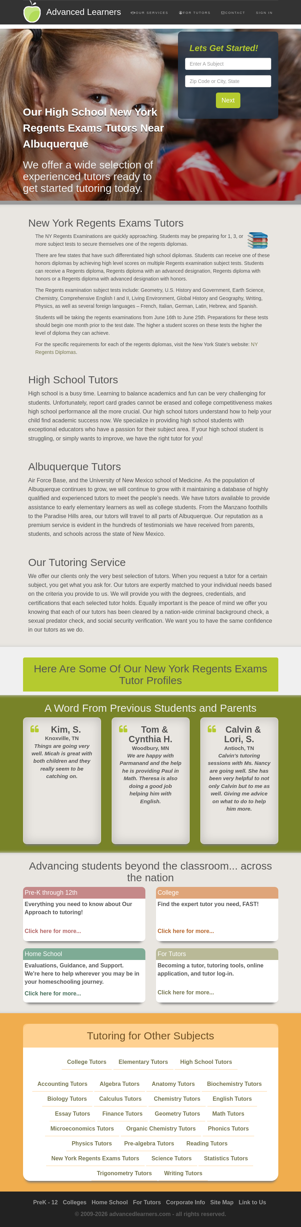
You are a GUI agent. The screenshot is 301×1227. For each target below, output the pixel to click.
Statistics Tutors (226, 1158)
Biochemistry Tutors (234, 1084)
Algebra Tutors (120, 1084)
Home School (109, 1202)
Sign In (264, 13)
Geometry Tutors (177, 1114)
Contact (233, 13)
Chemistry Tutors (177, 1099)
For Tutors (195, 13)
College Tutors (86, 1062)
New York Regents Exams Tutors (95, 1158)
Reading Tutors (207, 1143)
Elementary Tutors (143, 1062)
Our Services (149, 13)
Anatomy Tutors (173, 1084)
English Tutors (232, 1099)
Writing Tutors (183, 1173)
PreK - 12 (45, 1202)
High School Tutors (206, 1062)
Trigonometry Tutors (124, 1173)
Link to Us (252, 1202)
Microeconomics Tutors (82, 1129)
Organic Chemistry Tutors (161, 1129)
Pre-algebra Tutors (149, 1143)
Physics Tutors (92, 1143)
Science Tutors (171, 1158)
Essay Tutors (72, 1114)
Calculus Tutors (120, 1099)
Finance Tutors (122, 1114)
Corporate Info (185, 1202)
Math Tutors (228, 1114)
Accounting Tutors (63, 1084)
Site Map (222, 1202)
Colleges (75, 1202)
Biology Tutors (67, 1099)
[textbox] (228, 64)
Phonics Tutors (228, 1129)
